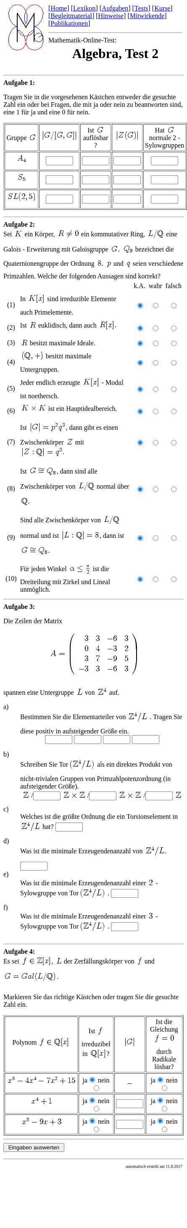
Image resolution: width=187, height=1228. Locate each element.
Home (58, 8)
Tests (141, 8)
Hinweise (111, 15)
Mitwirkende (147, 15)
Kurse (162, 8)
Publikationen (69, 23)
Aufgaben (115, 8)
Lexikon (84, 8)
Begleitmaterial (71, 15)
